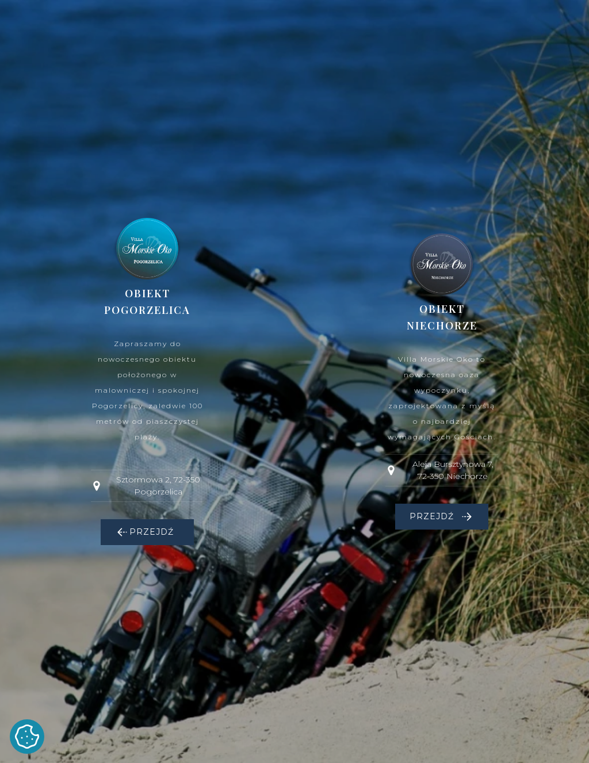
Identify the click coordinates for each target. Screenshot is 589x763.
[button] (147, 532)
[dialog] (294, 381)
